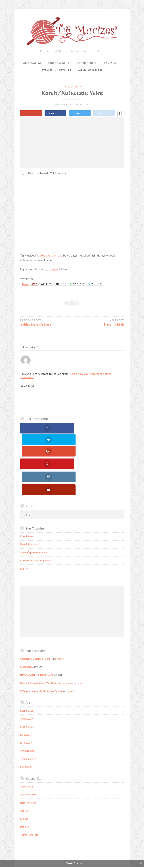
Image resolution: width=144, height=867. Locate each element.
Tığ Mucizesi (82, 104)
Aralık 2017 (26, 669)
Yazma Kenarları (90, 70)
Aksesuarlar (32, 63)
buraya (54, 269)
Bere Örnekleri (87, 63)
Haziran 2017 (27, 718)
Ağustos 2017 (28, 701)
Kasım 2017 (27, 677)
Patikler (65, 70)
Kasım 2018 (27, 661)
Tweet (26, 283)
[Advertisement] (72, 142)
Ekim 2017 (26, 685)
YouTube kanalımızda (49, 255)
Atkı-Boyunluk (58, 63)
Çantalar (111, 63)
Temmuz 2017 (28, 709)
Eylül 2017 (26, 693)
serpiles (59, 609)
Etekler (47, 70)
